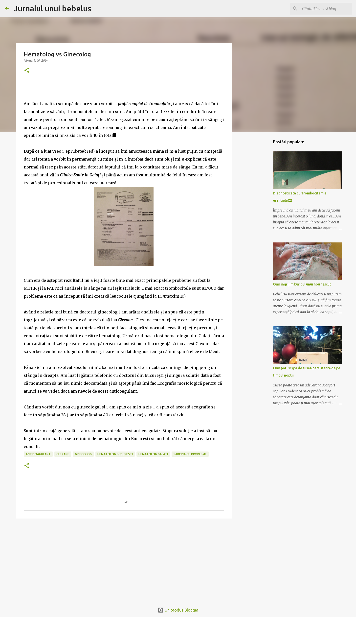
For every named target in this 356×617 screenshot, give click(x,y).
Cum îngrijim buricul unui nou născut (302, 284)
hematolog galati (153, 454)
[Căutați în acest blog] (326, 9)
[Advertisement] (124, 560)
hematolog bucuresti (115, 454)
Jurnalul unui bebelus (52, 8)
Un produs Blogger (178, 610)
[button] (27, 70)
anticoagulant (38, 454)
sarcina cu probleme (190, 454)
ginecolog (83, 454)
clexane (62, 454)
